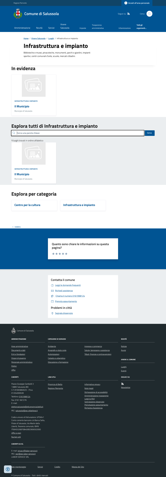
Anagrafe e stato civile (57, 350)
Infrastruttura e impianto (26, 101)
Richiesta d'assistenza (93, 407)
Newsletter (125, 387)
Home (26, 38)
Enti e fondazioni (18, 354)
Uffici (13, 370)
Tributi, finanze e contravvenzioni (97, 354)
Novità (39, 27)
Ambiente (52, 346)
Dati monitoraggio (18, 466)
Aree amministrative (19, 346)
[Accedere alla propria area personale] (136, 3)
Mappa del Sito (78, 466)
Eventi (123, 370)
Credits (57, 466)
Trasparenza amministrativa (98, 26)
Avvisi (123, 350)
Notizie (124, 346)
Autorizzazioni (53, 354)
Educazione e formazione (58, 362)
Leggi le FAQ (89, 398)
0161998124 (24, 396)
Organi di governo (18, 358)
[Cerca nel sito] (148, 14)
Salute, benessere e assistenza (97, 350)
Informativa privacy (92, 384)
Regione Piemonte (20, 3)
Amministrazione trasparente (96, 395)
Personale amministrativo (21, 362)
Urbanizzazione (125, 28)
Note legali (88, 388)
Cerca (149, 132)
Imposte (83, 28)
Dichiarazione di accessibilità (95, 392)
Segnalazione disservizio (94, 401)
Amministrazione (22, 27)
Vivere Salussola (64, 26)
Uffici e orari (16, 432)
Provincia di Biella (55, 384)
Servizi (51, 27)
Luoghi (51, 38)
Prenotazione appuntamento (96, 404)
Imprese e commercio (93, 346)
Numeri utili (16, 436)
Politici (14, 366)
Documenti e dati (18, 350)
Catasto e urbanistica (56, 358)
